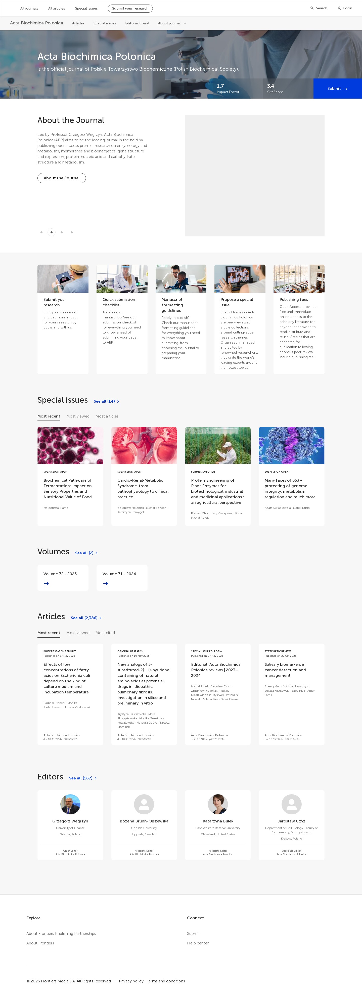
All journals (29, 8)
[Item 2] (62, 232)
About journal (170, 23)
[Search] (318, 8)
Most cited (105, 632)
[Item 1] (52, 232)
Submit (335, 88)
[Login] (344, 8)
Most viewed (77, 416)
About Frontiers (40, 943)
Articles (78, 23)
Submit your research (130, 8)
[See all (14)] (107, 401)
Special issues (86, 8)
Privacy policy (131, 981)
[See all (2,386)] (87, 618)
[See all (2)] (87, 553)
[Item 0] (41, 232)
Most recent (48, 416)
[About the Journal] (61, 178)
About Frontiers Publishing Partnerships (61, 933)
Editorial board (137, 23)
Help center (198, 943)
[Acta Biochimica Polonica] (36, 23)
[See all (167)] (83, 778)
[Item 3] (72, 232)
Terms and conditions (166, 981)
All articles (56, 8)
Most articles (107, 416)
